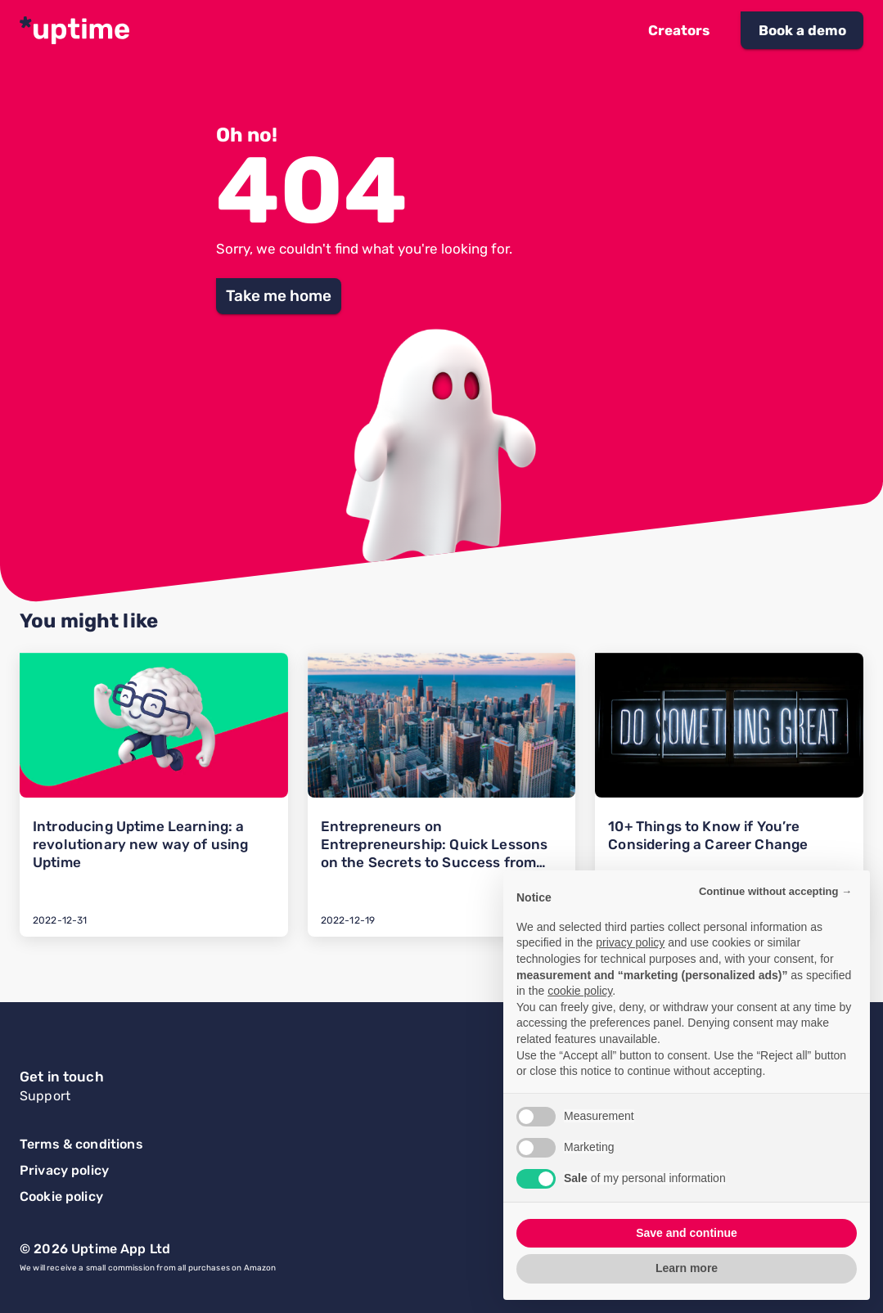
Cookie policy (61, 1196)
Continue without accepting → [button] (775, 891)
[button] (679, 30)
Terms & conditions (81, 1144)
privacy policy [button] (630, 942)
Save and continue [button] (686, 1232)
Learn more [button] (686, 1268)
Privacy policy (64, 1170)
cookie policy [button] (579, 990)
